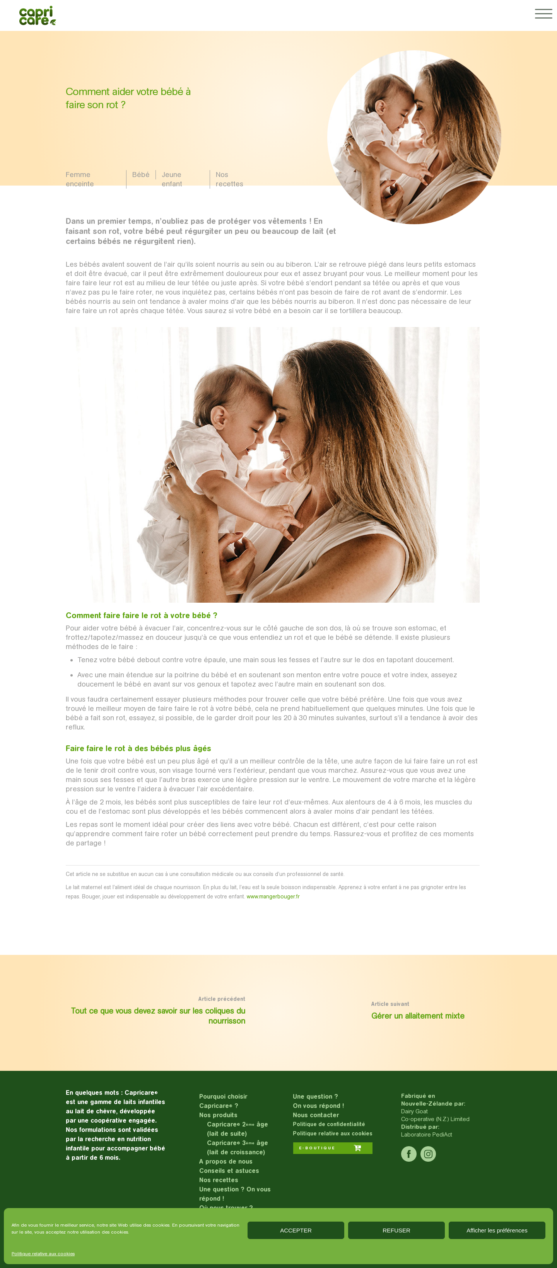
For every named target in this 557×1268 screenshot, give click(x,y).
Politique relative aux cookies (43, 1253)
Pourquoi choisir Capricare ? (223, 1101)
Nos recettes (229, 179)
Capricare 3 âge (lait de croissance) (237, 1147)
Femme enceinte (80, 179)
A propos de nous (226, 1161)
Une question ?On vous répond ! (318, 1101)
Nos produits (218, 1115)
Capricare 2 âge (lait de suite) (237, 1129)
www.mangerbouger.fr (273, 896)
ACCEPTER (296, 1230)
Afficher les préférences (496, 1230)
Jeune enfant (172, 179)
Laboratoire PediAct (426, 1134)
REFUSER (396, 1230)
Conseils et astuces (229, 1170)
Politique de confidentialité (329, 1124)
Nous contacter (316, 1115)
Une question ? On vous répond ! (235, 1194)
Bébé (141, 174)
